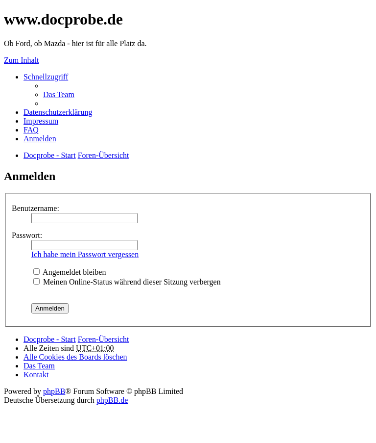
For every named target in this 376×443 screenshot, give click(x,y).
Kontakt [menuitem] (36, 374)
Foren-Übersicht (103, 339)
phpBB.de (112, 400)
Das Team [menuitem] (58, 94)
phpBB (54, 391)
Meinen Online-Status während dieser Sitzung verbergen (127, 282)
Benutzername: (35, 208)
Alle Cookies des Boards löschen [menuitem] (75, 357)
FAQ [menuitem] (31, 130)
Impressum (41, 121)
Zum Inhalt (21, 60)
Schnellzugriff (46, 77)
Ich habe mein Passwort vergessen (85, 254)
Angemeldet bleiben (69, 272)
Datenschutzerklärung (58, 112)
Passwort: (27, 235)
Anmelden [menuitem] (40, 138)
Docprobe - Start (50, 339)
